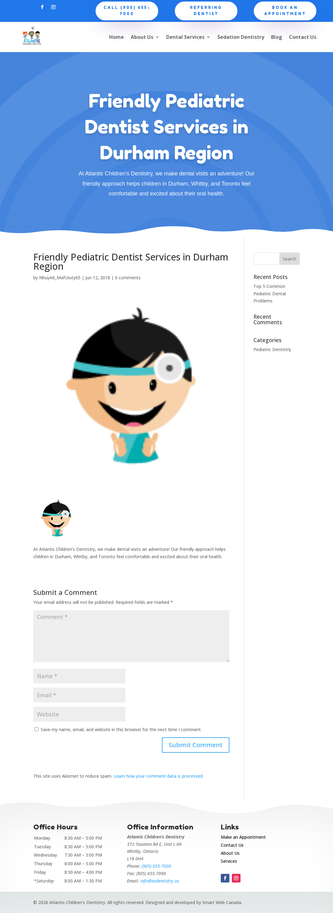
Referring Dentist (206, 10)
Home (116, 37)
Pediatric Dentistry (272, 349)
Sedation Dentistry (240, 37)
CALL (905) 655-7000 (127, 10)
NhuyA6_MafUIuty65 (59, 277)
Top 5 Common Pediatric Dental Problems (269, 293)
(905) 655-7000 (156, 866)
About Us (142, 37)
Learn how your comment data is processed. (158, 776)
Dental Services (185, 37)
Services (229, 861)
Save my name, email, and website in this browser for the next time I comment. (121, 729)
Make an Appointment (243, 837)
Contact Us (302, 37)
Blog (276, 37)
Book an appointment (285, 10)
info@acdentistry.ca (159, 881)
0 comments (128, 277)
